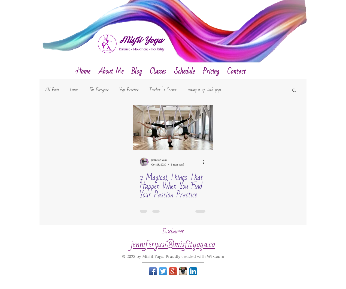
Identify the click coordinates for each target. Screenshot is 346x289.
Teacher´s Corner (163, 90)
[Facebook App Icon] (153, 271)
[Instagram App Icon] (183, 271)
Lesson (74, 90)
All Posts (52, 90)
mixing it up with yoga (204, 90)
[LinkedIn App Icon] (193, 271)
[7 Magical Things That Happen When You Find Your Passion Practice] (173, 127)
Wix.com (215, 257)
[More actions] (205, 162)
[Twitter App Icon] (163, 271)
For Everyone (98, 90)
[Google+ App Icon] (173, 271)
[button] (294, 91)
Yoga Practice (128, 90)
